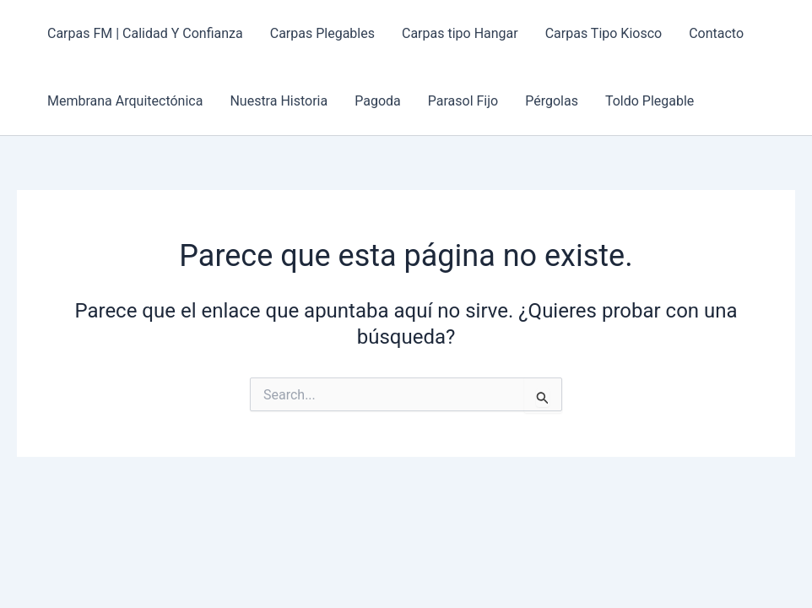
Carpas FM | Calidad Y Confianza (145, 33)
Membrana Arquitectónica (125, 101)
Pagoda (378, 101)
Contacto (716, 33)
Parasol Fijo (463, 101)
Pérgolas (551, 101)
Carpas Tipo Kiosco (603, 33)
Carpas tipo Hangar (460, 33)
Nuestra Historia (279, 101)
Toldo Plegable (649, 101)
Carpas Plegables (322, 33)
